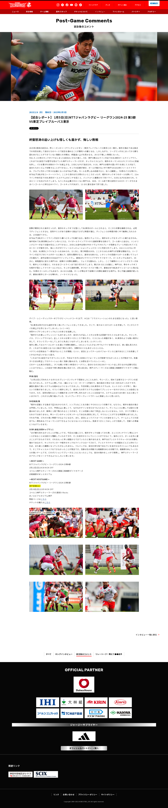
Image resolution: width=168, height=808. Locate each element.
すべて (48, 654)
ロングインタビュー (64, 654)
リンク (56, 794)
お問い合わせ (68, 794)
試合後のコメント (84, 654)
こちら (43, 499)
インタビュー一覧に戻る (146, 634)
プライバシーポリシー (87, 794)
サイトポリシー (108, 794)
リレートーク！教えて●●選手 (108, 654)
